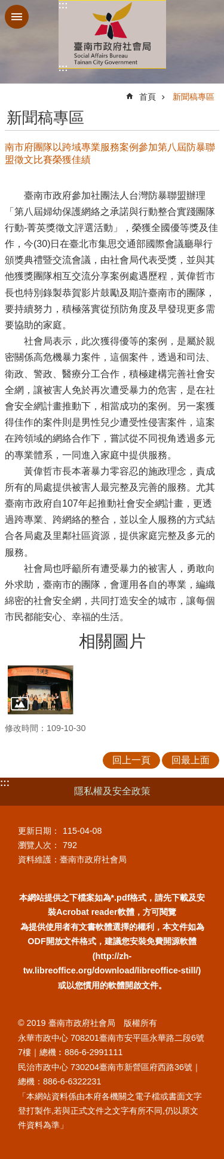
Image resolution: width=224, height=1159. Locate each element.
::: (63, 5)
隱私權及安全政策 (112, 791)
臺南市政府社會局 (112, 34)
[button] (40, 689)
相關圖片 (112, 641)
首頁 (147, 96)
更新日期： (39, 831)
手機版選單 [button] (17, 17)
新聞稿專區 (193, 96)
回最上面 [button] (190, 760)
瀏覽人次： (39, 845)
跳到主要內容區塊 (6, 6)
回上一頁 (131, 760)
